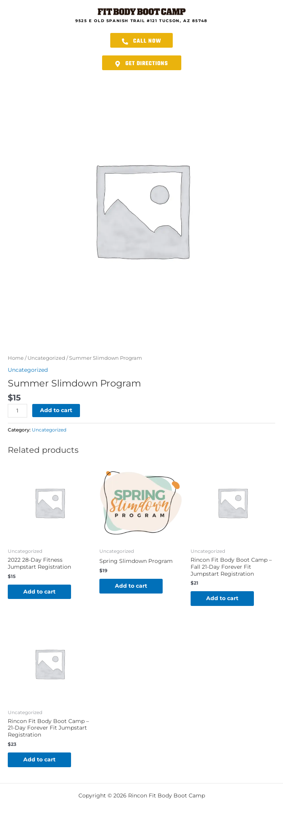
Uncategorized (46, 358)
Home (16, 358)
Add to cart (56, 410)
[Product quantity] (17, 411)
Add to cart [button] (39, 591)
